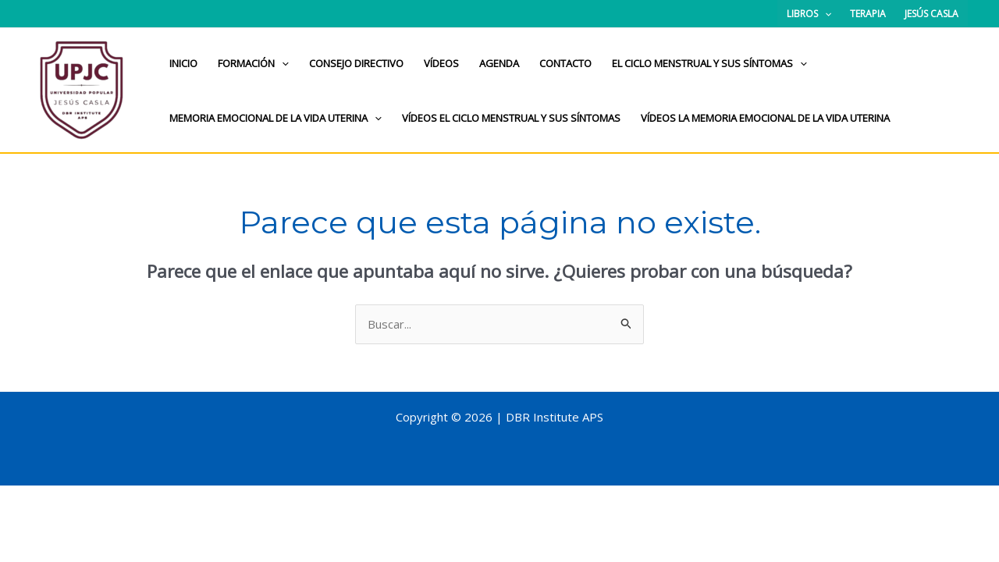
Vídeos (441, 63)
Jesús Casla (931, 13)
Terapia (868, 13)
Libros (809, 13)
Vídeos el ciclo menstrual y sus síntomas (511, 118)
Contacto (565, 63)
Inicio (183, 63)
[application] (824, 13)
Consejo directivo (356, 63)
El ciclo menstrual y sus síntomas (709, 63)
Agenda (499, 63)
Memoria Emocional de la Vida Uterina (275, 118)
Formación (253, 63)
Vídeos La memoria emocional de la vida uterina (765, 118)
